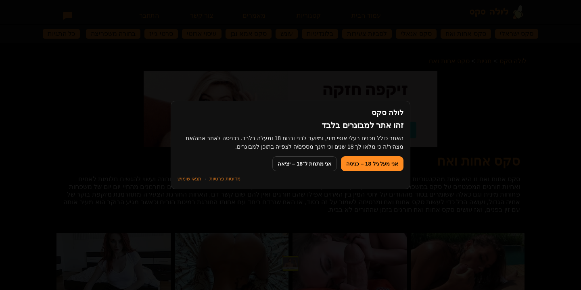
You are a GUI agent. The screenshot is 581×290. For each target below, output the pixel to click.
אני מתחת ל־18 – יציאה (305, 164)
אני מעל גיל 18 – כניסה (372, 164)
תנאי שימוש (189, 179)
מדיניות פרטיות (224, 179)
